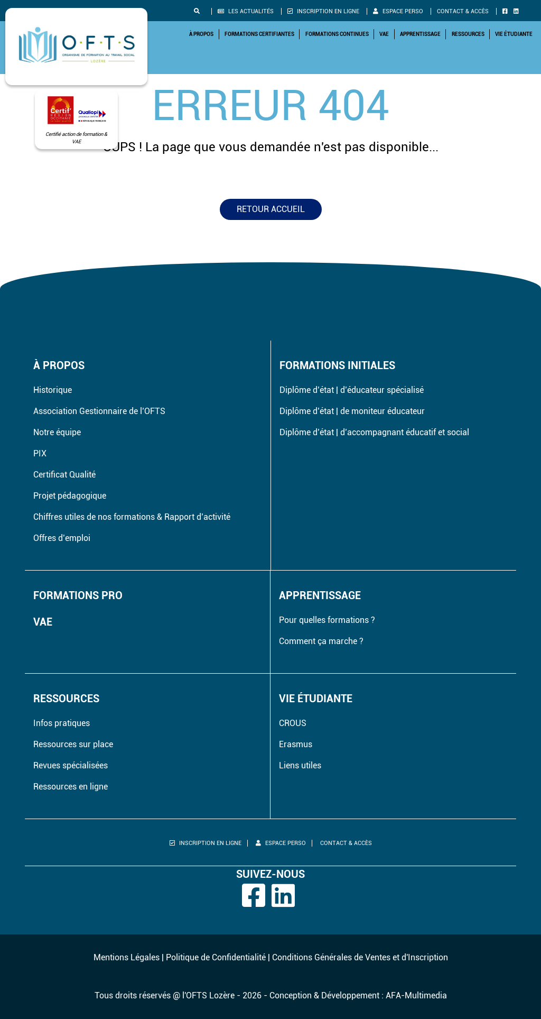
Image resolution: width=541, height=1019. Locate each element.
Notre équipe (57, 432)
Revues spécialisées (70, 765)
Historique (52, 390)
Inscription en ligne (323, 11)
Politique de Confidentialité (216, 957)
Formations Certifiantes (259, 34)
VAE (384, 34)
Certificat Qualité (64, 475)
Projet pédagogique (69, 496)
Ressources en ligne (70, 787)
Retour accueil (271, 209)
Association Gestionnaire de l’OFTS (99, 411)
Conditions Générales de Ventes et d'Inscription (360, 957)
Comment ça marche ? (321, 641)
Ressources (468, 34)
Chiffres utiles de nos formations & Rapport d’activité (131, 517)
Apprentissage (420, 34)
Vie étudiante (514, 34)
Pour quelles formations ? (327, 620)
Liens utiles (300, 765)
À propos (201, 34)
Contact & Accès (463, 11)
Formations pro (78, 595)
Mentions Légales (127, 957)
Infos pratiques (61, 723)
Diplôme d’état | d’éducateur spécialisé (351, 390)
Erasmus (295, 744)
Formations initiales (337, 365)
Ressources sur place (73, 744)
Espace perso (398, 11)
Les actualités (246, 11)
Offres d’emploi (61, 538)
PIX (39, 453)
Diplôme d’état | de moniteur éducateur (352, 411)
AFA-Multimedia (416, 995)
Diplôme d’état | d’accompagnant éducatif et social (374, 432)
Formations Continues (337, 34)
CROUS (292, 723)
